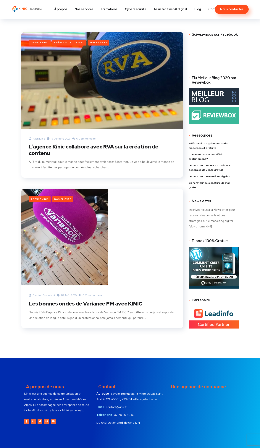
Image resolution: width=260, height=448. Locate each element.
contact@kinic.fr (116, 408)
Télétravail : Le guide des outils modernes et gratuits (208, 146)
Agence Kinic (40, 42)
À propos (60, 9)
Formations (109, 9)
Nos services (84, 9)
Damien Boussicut (42, 295)
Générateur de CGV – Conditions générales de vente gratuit (210, 168)
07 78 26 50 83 (124, 415)
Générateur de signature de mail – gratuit (210, 185)
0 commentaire (84, 138)
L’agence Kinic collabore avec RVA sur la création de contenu (98, 150)
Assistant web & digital (170, 9)
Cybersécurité (135, 9)
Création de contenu (69, 42)
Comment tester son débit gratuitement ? (206, 157)
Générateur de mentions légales (209, 176)
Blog (197, 9)
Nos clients (98, 42)
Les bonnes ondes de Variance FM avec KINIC (90, 304)
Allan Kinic (37, 138)
